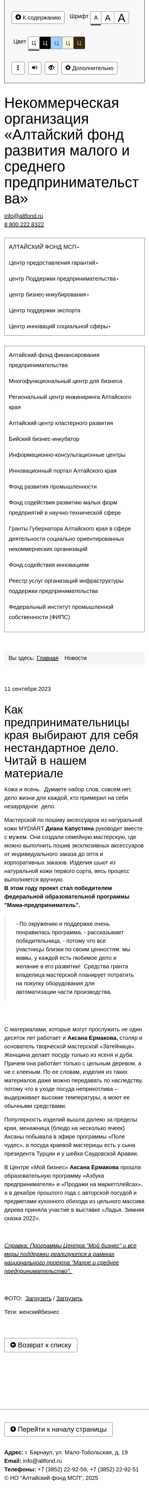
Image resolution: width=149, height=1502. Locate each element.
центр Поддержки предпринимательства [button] (64, 278)
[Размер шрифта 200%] (121, 17)
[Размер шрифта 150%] (107, 17)
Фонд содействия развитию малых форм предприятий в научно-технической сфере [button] (65, 507)
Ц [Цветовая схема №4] (68, 43)
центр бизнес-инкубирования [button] (49, 294)
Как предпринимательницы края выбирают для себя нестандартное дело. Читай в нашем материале (71, 741)
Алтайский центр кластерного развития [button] (61, 423)
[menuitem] (74, 247)
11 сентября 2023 (27, 689)
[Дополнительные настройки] (51, 68)
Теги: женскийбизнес (31, 1312)
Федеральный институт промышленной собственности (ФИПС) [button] (61, 612)
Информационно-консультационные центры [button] (67, 455)
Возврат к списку (40, 1345)
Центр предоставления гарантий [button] (53, 263)
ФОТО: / (43, 1298)
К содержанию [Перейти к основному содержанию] (38, 17)
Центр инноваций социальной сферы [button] (60, 326)
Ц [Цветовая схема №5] (79, 43)
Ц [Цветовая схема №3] (56, 43)
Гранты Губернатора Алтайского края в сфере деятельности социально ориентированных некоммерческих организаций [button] (70, 538)
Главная (48, 658)
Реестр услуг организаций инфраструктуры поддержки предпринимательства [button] (66, 586)
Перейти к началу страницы (58, 1429)
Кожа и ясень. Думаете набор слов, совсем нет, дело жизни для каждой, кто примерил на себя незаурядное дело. (68, 797)
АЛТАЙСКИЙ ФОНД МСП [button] (44, 247)
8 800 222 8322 (24, 224)
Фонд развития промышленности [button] (53, 486)
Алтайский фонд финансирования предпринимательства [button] (54, 360)
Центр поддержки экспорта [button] (44, 310)
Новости (75, 658)
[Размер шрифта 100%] (95, 17)
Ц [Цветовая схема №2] (45, 43)
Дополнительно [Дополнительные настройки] (89, 68)
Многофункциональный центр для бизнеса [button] (65, 381)
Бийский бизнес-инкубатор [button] (44, 439)
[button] (74, 628)
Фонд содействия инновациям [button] (49, 565)
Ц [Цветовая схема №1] (33, 44)
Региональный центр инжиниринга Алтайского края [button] (70, 402)
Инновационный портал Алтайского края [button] (63, 471)
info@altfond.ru (23, 216)
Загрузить (38, 1298)
